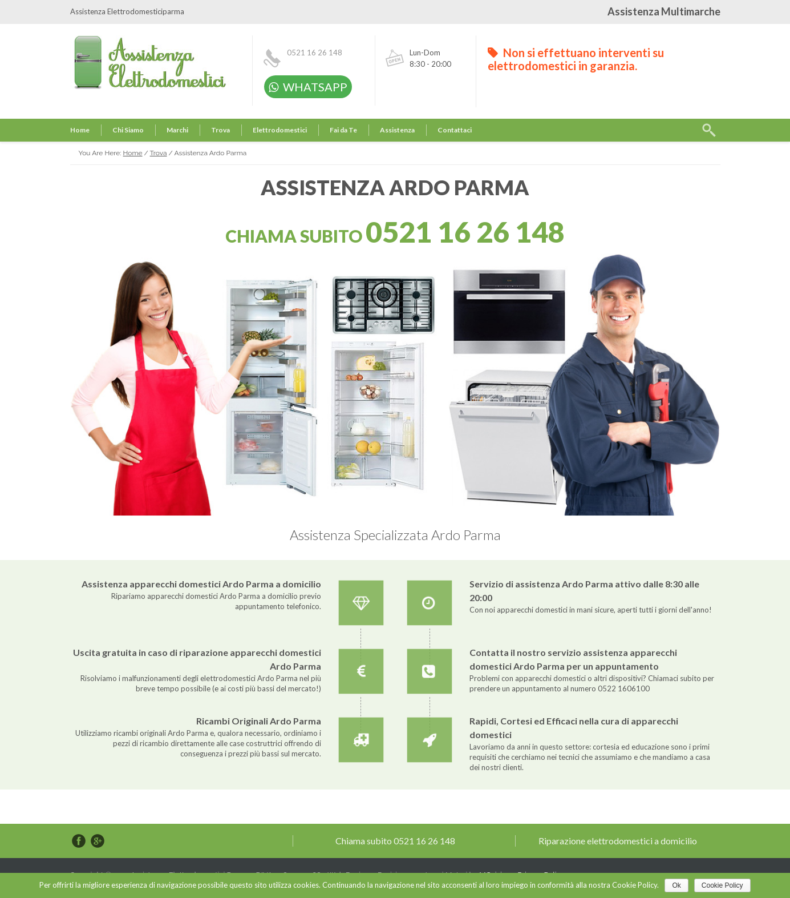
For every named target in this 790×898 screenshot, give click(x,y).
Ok (676, 885)
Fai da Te (343, 130)
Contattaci (454, 130)
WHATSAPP (308, 87)
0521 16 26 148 (314, 52)
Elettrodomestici (280, 130)
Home (80, 130)
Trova (220, 130)
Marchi (177, 130)
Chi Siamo (128, 130)
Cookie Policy (722, 885)
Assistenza (397, 130)
